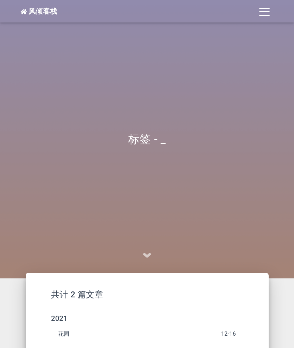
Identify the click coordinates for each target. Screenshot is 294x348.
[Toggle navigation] (264, 11)
